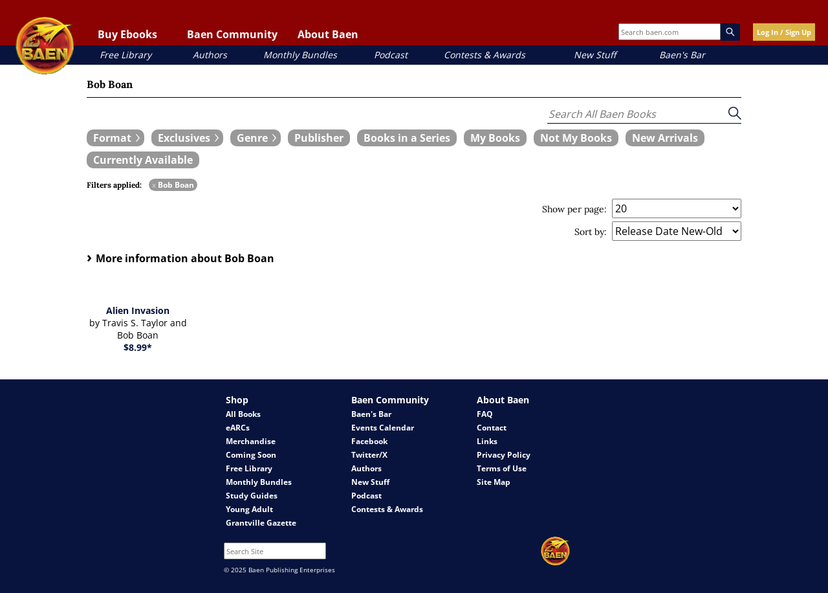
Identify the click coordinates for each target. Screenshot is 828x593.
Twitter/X (369, 454)
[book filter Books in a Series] (407, 137)
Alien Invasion (137, 310)
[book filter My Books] (495, 137)
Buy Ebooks (127, 34)
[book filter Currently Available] (143, 159)
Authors (210, 55)
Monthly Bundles (300, 55)
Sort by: (590, 232)
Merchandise (251, 441)
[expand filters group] (115, 137)
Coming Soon (251, 454)
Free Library (125, 55)
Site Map (493, 481)
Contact (492, 427)
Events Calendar (382, 427)
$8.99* (138, 347)
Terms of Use (502, 468)
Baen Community (232, 34)
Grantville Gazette (261, 522)
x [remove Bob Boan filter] (154, 184)
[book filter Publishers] (319, 137)
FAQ (485, 414)
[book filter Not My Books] (576, 137)
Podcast (391, 55)
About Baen (328, 34)
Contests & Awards (484, 55)
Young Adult (249, 509)
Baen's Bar (682, 55)
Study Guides (252, 495)
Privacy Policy (503, 454)
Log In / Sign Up (784, 32)
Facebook (369, 441)
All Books (243, 414)
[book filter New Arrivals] (665, 137)
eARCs (238, 427)
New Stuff (595, 55)
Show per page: (574, 209)
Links (487, 441)
